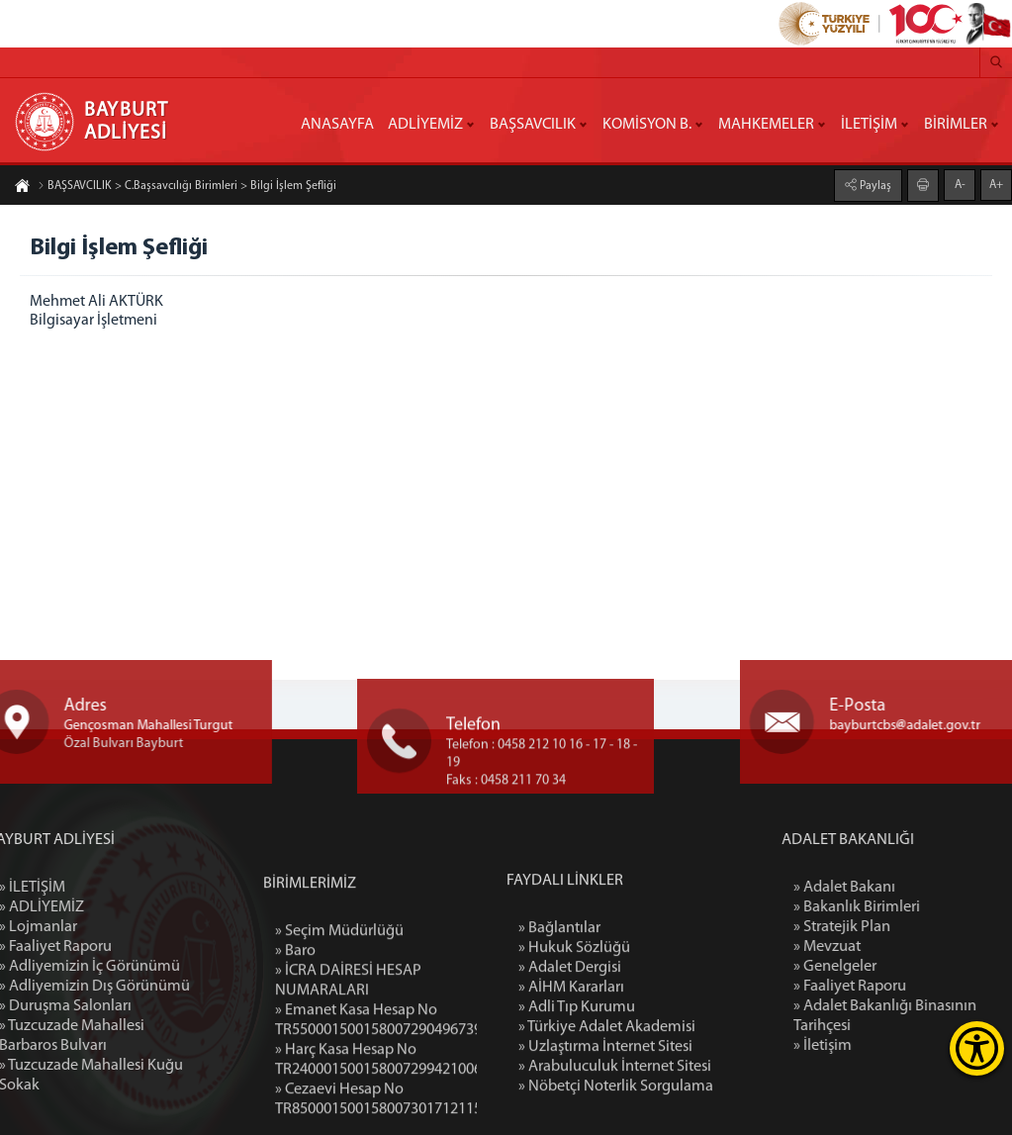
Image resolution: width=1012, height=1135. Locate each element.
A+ (996, 183)
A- (960, 183)
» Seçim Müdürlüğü (339, 1047)
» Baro (295, 1067)
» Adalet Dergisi (569, 1076)
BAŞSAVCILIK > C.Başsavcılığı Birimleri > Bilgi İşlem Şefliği (187, 188)
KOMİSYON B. (646, 125)
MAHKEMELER (766, 125)
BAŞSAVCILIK (533, 125)
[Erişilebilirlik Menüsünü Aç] (977, 1048)
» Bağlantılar (559, 1036)
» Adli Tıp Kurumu (576, 1115)
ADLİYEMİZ (425, 125)
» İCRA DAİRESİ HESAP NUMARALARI (348, 1096)
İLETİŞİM (869, 125)
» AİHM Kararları (571, 1095)
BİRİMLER (955, 125)
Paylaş (874, 184)
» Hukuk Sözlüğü (574, 1056)
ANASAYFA (337, 125)
